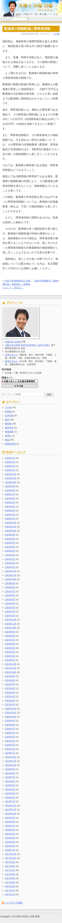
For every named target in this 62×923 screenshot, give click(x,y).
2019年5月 (10, 785)
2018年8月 (10, 821)
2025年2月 (10, 514)
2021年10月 (10, 672)
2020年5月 (10, 737)
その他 (56, 34)
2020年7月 (10, 728)
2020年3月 (10, 745)
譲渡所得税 (10, 444)
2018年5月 (10, 834)
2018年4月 (10, 838)
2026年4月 (10, 458)
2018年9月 (10, 818)
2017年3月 (10, 886)
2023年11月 (10, 575)
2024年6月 (10, 547)
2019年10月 (10, 765)
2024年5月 (10, 551)
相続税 (8, 423)
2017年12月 (10, 854)
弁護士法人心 (11, 355)
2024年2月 (10, 563)
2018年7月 (10, 826)
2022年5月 (10, 648)
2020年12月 (10, 708)
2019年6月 (10, 781)
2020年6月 (10, 733)
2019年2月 (10, 797)
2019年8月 (10, 773)
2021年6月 (10, 688)
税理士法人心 (11, 361)
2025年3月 (10, 510)
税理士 (8, 436)
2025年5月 (10, 502)
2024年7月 (10, 543)
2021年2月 (10, 700)
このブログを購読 (13, 902)
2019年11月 (10, 761)
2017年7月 (10, 870)
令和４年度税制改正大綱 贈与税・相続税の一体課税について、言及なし (17, 284)
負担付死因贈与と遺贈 (46, 280)
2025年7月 (10, 494)
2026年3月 (10, 462)
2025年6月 (10, 498)
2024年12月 (10, 522)
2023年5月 (10, 599)
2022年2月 (10, 660)
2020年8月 (10, 725)
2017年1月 (10, 894)
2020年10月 (10, 716)
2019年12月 (10, 757)
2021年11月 (10, 668)
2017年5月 (10, 878)
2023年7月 (10, 591)
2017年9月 (10, 862)
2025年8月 (10, 490)
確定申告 (9, 427)
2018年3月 (10, 842)
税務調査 (9, 431)
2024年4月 (10, 555)
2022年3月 (10, 656)
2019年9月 (10, 769)
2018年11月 (10, 809)
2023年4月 (10, 603)
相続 (7, 419)
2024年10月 (10, 531)
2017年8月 (10, 866)
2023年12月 (10, 571)
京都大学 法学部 (13, 342)
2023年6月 (10, 595)
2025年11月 (10, 478)
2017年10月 (10, 858)
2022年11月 (10, 623)
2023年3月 (10, 607)
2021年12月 (10, 664)
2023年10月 (10, 579)
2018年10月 (10, 813)
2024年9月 (10, 534)
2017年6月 (10, 874)
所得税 (8, 411)
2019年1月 (10, 801)
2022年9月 (10, 632)
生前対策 (9, 415)
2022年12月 (10, 619)
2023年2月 (10, 611)
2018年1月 (10, 850)
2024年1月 (10, 567)
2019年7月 (10, 777)
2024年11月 (10, 526)
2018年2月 (10, 846)
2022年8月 (10, 636)
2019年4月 (10, 789)
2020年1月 (10, 753)
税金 (7, 440)
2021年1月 (10, 704)
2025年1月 (10, 518)
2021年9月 (10, 676)
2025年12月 (10, 474)
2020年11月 (10, 712)
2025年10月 (10, 482)
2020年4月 (10, 741)
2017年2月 (10, 890)
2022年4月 (10, 652)
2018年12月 (10, 805)
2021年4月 (10, 696)
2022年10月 (10, 627)
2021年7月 (10, 684)
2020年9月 (10, 720)
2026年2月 (10, 466)
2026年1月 (10, 470)
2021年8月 (10, 680)
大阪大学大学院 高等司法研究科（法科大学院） (28, 345)
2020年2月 (10, 749)
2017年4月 (10, 882)
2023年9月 (10, 583)
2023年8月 (10, 587)
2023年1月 (10, 615)
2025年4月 (10, 506)
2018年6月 (10, 830)
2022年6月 (10, 644)
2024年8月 (10, 539)
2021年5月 (10, 692)
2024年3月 (10, 559)
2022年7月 (10, 640)
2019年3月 (10, 793)
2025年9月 (10, 486)
